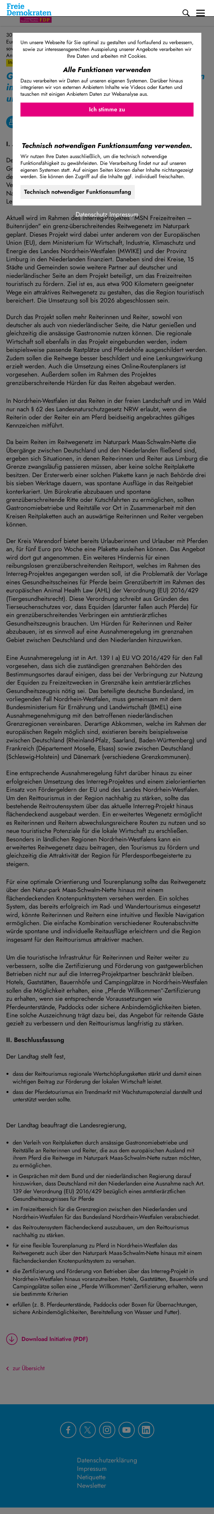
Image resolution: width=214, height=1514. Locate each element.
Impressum (123, 214)
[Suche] (186, 13)
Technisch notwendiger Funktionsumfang (77, 192)
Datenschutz (91, 214)
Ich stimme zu (107, 109)
